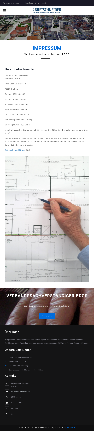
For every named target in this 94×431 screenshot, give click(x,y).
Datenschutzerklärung (15, 150)
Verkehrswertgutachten (18, 361)
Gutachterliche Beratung (18, 366)
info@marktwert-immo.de (36, 3)
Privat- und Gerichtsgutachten (21, 357)
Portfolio (47, 316)
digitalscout (69, 428)
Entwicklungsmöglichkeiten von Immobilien (26, 370)
